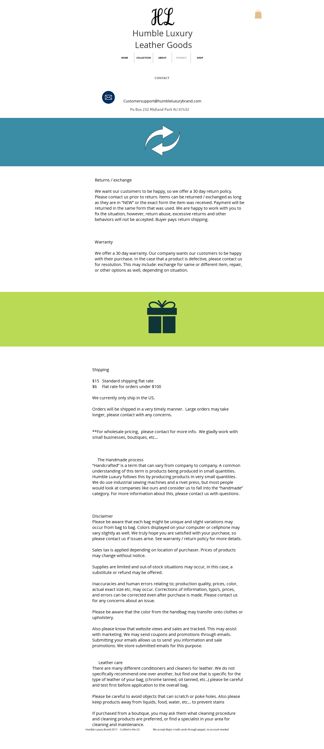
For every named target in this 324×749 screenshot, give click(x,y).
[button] (258, 14)
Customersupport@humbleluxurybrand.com (162, 100)
